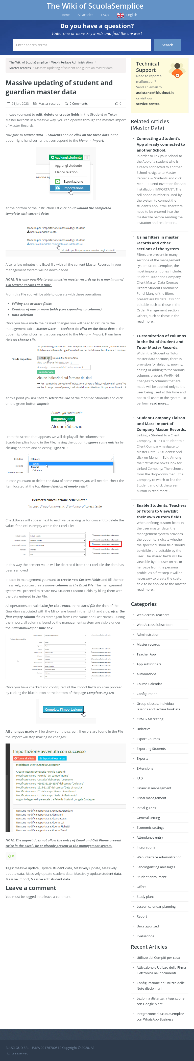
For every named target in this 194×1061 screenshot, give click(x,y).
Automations (146, 674)
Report (142, 916)
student (58, 868)
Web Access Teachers (153, 614)
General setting (148, 817)
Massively (81, 868)
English (131, 14)
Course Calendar (149, 684)
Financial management (154, 788)
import (24, 879)
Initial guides (146, 807)
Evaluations (145, 936)
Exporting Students (151, 748)
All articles (85, 14)
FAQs (105, 14)
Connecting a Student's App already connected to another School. (161, 144)
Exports (142, 758)
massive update (27, 868)
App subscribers (149, 664)
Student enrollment (151, 877)
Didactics (143, 729)
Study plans (145, 896)
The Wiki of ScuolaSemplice (95, 6)
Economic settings (150, 827)
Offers (141, 886)
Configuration (147, 693)
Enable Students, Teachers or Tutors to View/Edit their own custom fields (161, 511)
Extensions (145, 768)
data (20, 873)
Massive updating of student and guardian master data (59, 87)
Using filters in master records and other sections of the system (158, 243)
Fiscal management (151, 798)
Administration (148, 634)
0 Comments (79, 103)
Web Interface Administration (72, 62)
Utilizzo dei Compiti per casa (158, 957)
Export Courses (148, 738)
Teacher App (146, 654)
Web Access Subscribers (155, 624)
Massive (12, 879)
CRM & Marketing (150, 719)
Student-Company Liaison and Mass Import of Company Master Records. (161, 423)
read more (167, 222)
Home (65, 14)
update (11, 873)
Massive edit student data (50, 879)
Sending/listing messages (156, 867)
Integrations (146, 847)
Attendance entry (150, 837)
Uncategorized (148, 926)
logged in (32, 896)
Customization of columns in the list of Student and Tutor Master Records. (161, 341)
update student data (105, 873)
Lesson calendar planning (156, 906)
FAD (140, 778)
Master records (20, 68)
